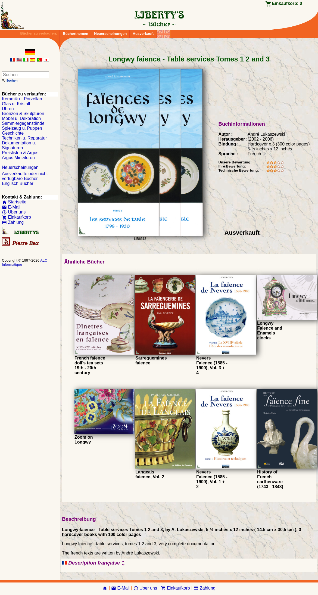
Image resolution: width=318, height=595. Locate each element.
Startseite (14, 202)
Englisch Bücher (17, 183)
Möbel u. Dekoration (21, 118)
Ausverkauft (143, 34)
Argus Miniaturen (18, 157)
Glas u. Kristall (16, 103)
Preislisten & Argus (20, 152)
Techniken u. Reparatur (24, 138)
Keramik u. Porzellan (22, 99)
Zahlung (13, 222)
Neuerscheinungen (110, 34)
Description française (94, 563)
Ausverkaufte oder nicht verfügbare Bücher (25, 176)
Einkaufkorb (16, 217)
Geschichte (13, 133)
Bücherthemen (75, 34)
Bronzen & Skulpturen (23, 113)
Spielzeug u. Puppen (22, 128)
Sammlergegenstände (23, 123)
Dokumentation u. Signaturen (19, 145)
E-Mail (11, 207)
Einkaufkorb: (287, 3)
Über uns (14, 212)
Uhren (8, 108)
